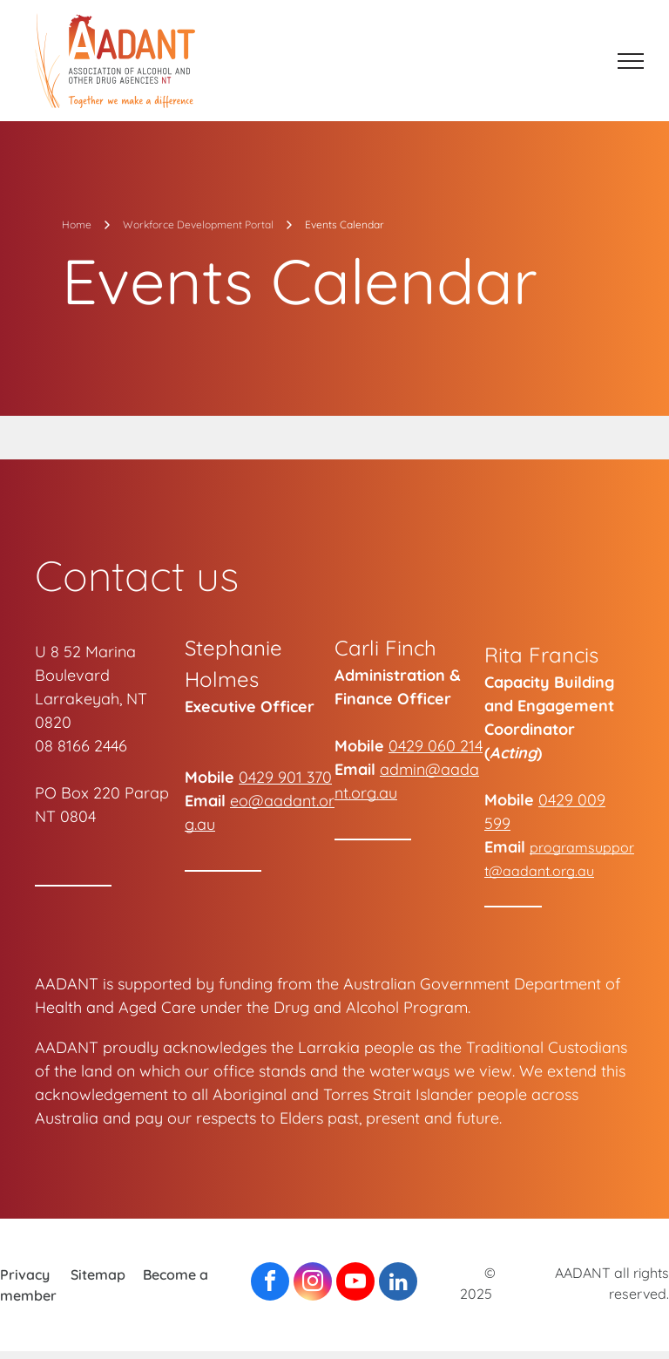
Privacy (25, 1274)
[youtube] (355, 1283)
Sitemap (98, 1274)
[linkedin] (398, 1283)
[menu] (630, 61)
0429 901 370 (285, 777)
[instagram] (313, 1283)
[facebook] (270, 1283)
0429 (406, 746)
